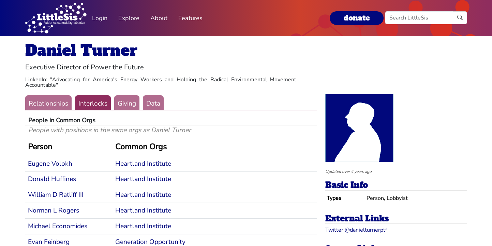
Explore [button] (128, 18)
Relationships (48, 103)
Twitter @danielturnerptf (356, 230)
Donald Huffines (52, 179)
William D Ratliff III (56, 194)
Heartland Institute (143, 163)
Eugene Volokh (50, 163)
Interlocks (92, 103)
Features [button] (190, 18)
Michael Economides (57, 226)
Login (99, 18)
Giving (127, 103)
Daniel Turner (81, 50)
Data (153, 103)
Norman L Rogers (53, 210)
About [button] (158, 18)
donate (357, 18)
